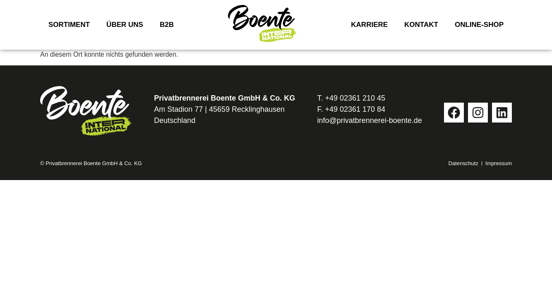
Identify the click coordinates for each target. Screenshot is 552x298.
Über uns (124, 25)
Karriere (369, 25)
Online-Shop (479, 25)
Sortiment (69, 25)
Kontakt (421, 25)
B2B (167, 25)
